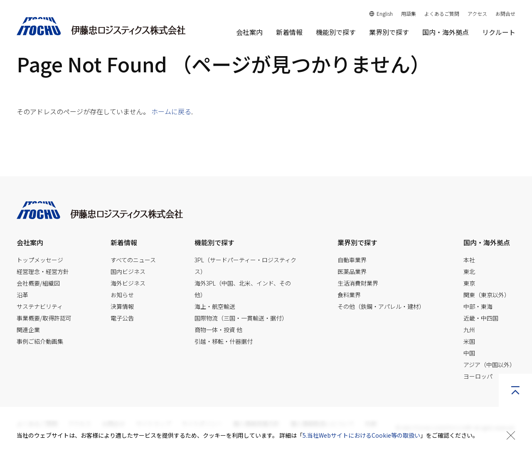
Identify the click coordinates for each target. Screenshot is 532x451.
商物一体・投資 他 (218, 329)
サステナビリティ (40, 306)
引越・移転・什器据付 (224, 341)
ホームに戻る (171, 111)
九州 (469, 329)
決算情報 (122, 306)
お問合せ (505, 13)
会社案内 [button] (249, 32)
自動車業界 (352, 260)
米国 (469, 341)
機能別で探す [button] (336, 32)
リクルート (498, 32)
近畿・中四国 (480, 318)
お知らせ (122, 295)
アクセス (477, 13)
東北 (469, 271)
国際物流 (241, 318)
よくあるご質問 (441, 13)
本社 (469, 260)
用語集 (408, 13)
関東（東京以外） (486, 295)
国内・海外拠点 (445, 32)
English (381, 13)
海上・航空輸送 (215, 306)
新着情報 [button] (124, 242)
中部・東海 (478, 306)
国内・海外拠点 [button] (486, 242)
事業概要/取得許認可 (44, 318)
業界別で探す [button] (389, 32)
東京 (469, 283)
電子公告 (122, 318)
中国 (469, 353)
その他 (381, 306)
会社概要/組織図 (38, 283)
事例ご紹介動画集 (40, 341)
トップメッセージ (40, 260)
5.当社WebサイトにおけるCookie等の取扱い (361, 435)
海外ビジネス (128, 283)
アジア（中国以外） (489, 364)
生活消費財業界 (357, 283)
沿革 (22, 295)
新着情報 (289, 32)
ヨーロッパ (478, 376)
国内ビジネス (128, 271)
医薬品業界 (352, 271)
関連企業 (28, 329)
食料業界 (349, 295)
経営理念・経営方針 (43, 271)
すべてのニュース (133, 260)
